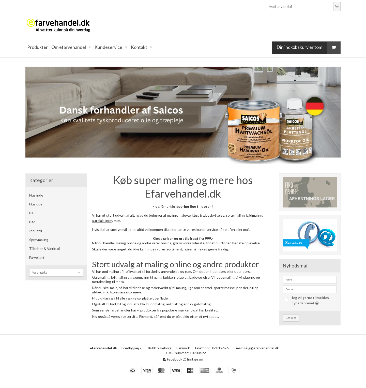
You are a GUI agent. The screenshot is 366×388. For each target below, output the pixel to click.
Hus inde (36, 195)
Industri (35, 231)
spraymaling (235, 215)
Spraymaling (38, 239)
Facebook (172, 359)
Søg (337, 6)
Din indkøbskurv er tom (308, 47)
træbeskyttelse (212, 215)
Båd (32, 222)
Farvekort (36, 257)
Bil (31, 213)
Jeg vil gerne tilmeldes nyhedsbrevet (314, 300)
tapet (213, 316)
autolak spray (102, 220)
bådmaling (254, 215)
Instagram (193, 359)
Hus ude (35, 204)
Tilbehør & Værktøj (44, 248)
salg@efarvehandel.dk (261, 348)
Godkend (291, 317)
